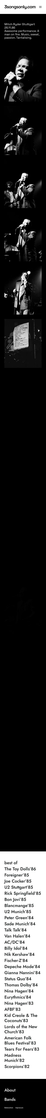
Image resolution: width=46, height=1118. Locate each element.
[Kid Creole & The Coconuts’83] (23, 1018)
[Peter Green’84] (23, 917)
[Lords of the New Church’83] (23, 1029)
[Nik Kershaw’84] (23, 954)
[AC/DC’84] (23, 942)
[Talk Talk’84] (23, 930)
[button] (40, 7)
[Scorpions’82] (23, 1066)
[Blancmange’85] (23, 905)
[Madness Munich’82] (23, 1058)
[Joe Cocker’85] (23, 881)
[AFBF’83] (23, 1009)
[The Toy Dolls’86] (23, 868)
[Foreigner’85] (23, 875)
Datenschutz (8, 1108)
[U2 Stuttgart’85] (23, 887)
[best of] (23, 862)
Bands (9, 1099)
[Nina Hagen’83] (23, 1003)
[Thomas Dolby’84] (23, 984)
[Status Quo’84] (23, 978)
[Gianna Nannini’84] (23, 972)
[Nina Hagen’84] (23, 991)
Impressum (19, 1108)
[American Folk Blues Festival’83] (23, 1040)
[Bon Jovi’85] (23, 899)
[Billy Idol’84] (23, 948)
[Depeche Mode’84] (23, 966)
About (9, 1090)
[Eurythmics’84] (23, 997)
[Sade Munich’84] (23, 923)
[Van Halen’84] (23, 936)
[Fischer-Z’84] (23, 960)
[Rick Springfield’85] (23, 893)
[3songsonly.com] (23, 7)
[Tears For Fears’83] (23, 1049)
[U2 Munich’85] (23, 911)
